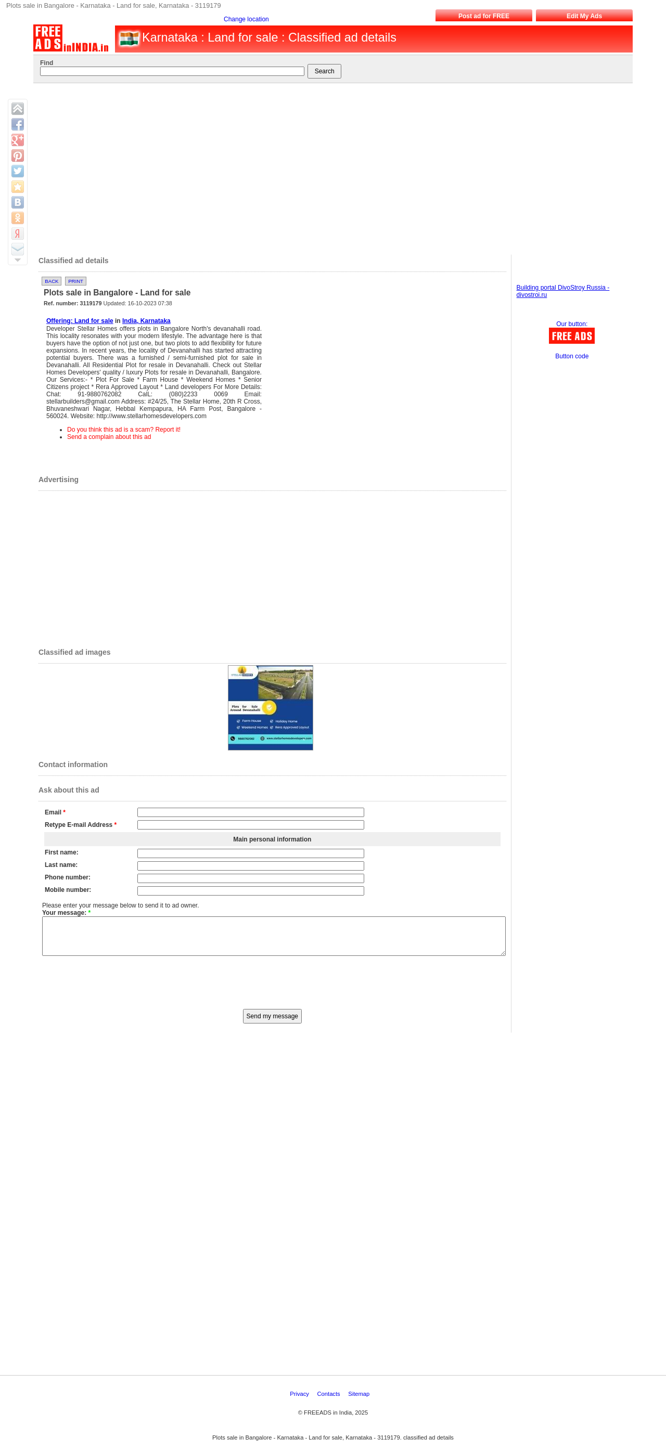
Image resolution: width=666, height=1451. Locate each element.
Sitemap (359, 1401)
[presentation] (272, 989)
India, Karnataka (146, 321)
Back (51, 281)
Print (75, 281)
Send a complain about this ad (109, 437)
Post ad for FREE (483, 16)
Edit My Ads (584, 16)
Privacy (300, 1401)
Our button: (571, 324)
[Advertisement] (328, 166)
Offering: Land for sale (79, 321)
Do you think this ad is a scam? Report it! (124, 429)
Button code (571, 356)
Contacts (329, 1401)
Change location (246, 19)
